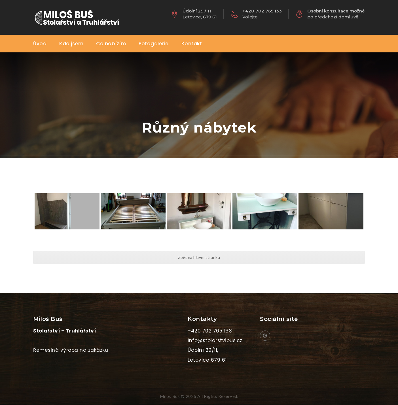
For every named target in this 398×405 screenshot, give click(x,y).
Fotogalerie (154, 43)
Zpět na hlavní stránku (199, 257)
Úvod (39, 43)
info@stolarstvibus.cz (215, 340)
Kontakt (191, 43)
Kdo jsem (71, 43)
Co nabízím (111, 43)
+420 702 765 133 (210, 330)
